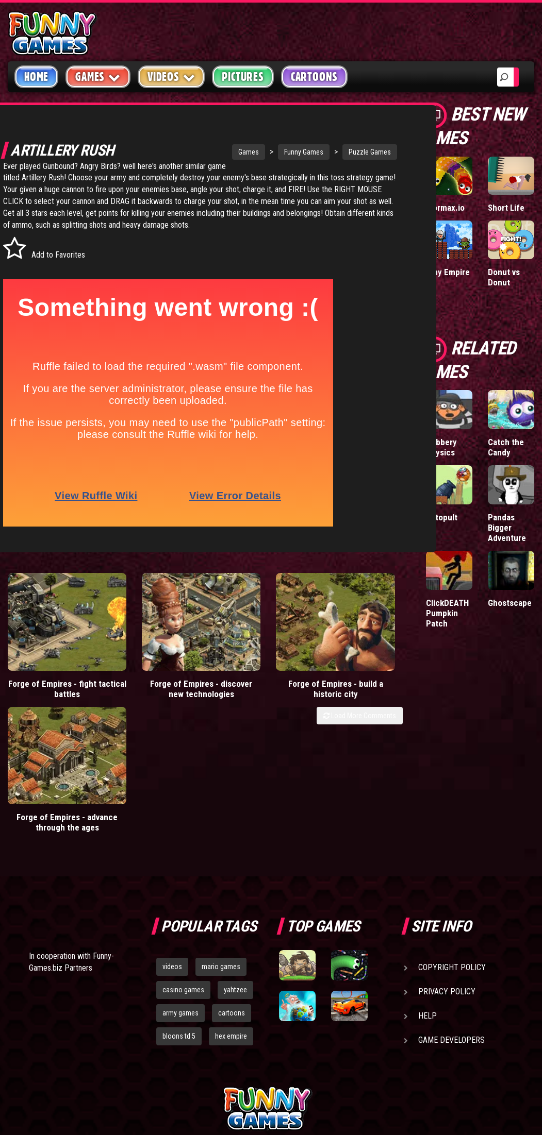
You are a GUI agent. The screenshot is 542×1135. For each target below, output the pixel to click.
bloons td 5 (178, 914)
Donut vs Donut (504, 277)
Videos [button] (171, 76)
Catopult (441, 517)
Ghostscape (510, 603)
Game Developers (451, 918)
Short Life (506, 207)
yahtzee (235, 868)
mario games (221, 845)
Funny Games (270, 152)
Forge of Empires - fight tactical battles (50, 673)
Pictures (243, 77)
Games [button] (98, 76)
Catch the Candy (506, 447)
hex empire (231, 914)
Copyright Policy (452, 846)
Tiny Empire (448, 272)
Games (215, 152)
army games (180, 891)
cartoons (231, 891)
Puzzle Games (336, 152)
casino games (183, 868)
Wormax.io (445, 207)
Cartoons (314, 77)
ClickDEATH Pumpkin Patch (447, 613)
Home (36, 77)
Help (427, 894)
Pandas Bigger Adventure (507, 527)
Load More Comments (359, 710)
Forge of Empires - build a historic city (251, 673)
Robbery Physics (441, 447)
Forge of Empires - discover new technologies (151, 678)
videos (172, 845)
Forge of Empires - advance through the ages (352, 678)
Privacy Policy (446, 870)
